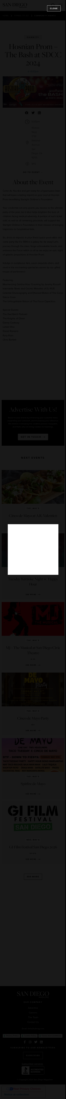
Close (54, 8)
